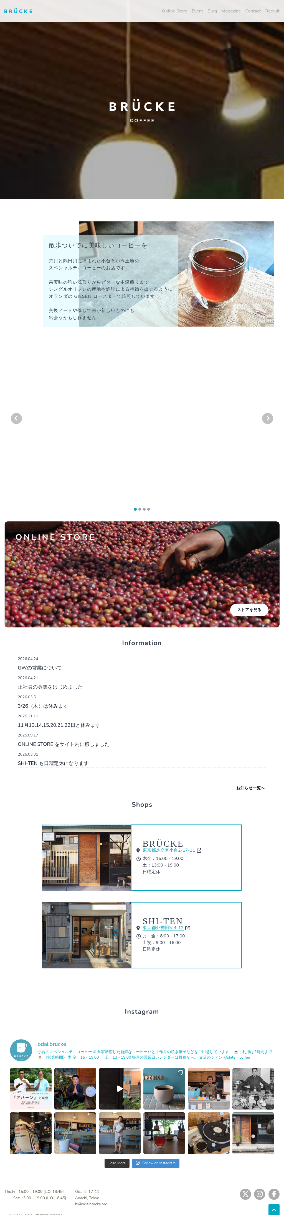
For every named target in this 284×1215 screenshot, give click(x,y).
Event (197, 11)
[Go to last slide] (16, 418)
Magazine (231, 11)
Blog (212, 11)
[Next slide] (267, 418)
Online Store (174, 11)
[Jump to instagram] (259, 1194)
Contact (253, 11)
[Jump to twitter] (245, 1194)
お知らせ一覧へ (250, 788)
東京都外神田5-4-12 (163, 928)
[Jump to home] (18, 10)
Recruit (272, 11)
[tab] (135, 509)
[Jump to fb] (274, 1194)
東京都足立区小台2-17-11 (169, 850)
